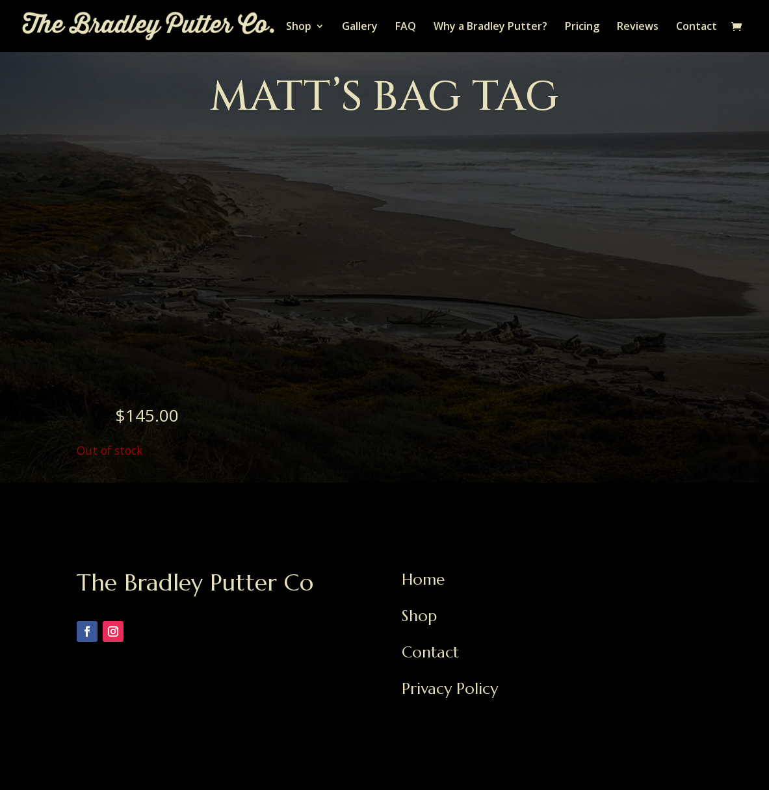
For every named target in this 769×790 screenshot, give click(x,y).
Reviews (637, 27)
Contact (696, 27)
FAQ (405, 27)
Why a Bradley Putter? (490, 27)
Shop (298, 27)
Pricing (582, 27)
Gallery (360, 27)
